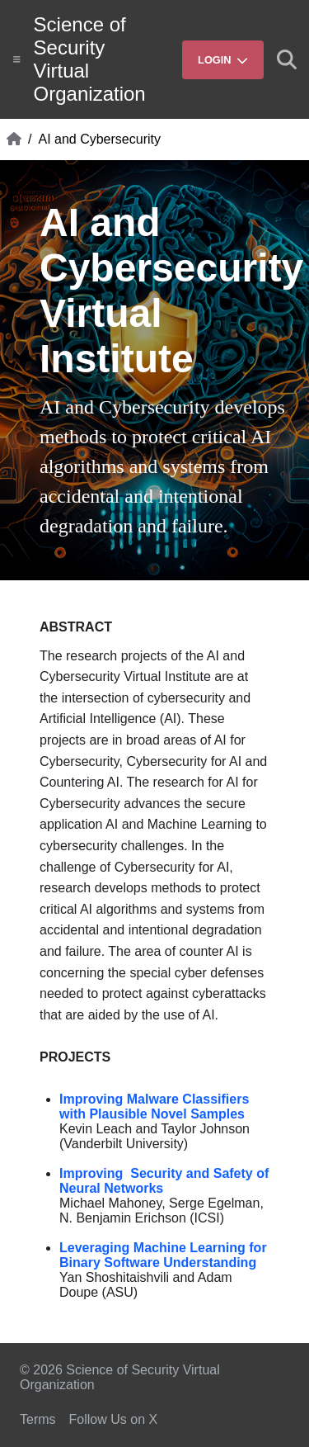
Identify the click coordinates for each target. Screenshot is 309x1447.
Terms (38, 1419)
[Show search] (287, 59)
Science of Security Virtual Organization (90, 59)
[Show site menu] (17, 59)
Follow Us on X (113, 1419)
